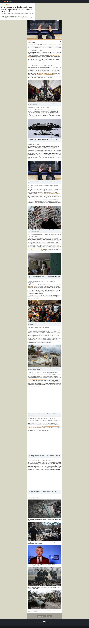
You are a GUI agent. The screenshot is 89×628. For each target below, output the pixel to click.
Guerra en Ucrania (41, 616)
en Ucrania (53, 44)
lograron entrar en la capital (53, 109)
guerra (50, 44)
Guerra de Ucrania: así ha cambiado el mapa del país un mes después (17, 17)
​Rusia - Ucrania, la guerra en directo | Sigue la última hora (14, 16)
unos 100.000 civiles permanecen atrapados (50, 193)
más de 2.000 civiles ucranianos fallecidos (36, 379)
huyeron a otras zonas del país (45, 73)
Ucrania (49, 616)
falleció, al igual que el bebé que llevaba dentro (41, 250)
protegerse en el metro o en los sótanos (45, 74)
